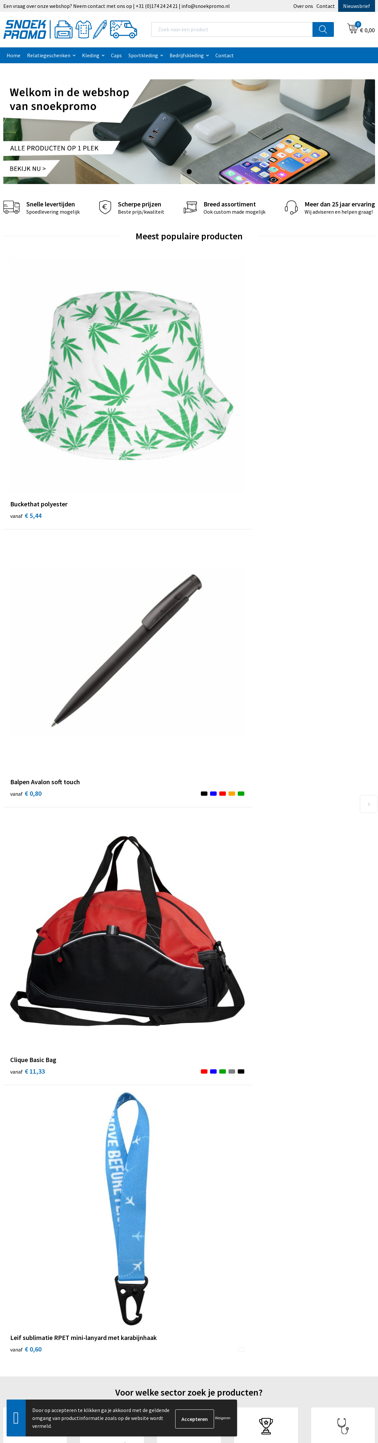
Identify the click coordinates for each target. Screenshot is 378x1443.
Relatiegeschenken (48, 55)
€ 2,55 (25, 700)
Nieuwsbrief (356, 6)
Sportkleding (143, 55)
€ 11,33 (213, 360)
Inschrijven (348, 1374)
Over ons (303, 6)
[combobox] (232, 29)
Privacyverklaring (216, 1244)
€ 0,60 (304, 370)
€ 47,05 (120, 710)
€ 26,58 (213, 700)
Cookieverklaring (216, 1234)
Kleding (90, 55)
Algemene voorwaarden (224, 1224)
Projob (297, 1254)
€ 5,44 (25, 360)
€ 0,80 (118, 360)
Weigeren (222, 1417)
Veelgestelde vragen (128, 1254)
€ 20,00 (306, 700)
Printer (297, 1234)
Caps (116, 55)
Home (13, 55)
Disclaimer (209, 1254)
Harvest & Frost (306, 1244)
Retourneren (119, 1274)
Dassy (295, 1224)
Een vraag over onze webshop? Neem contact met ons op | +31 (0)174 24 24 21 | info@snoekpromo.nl (116, 6)
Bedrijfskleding (187, 55)
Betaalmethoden (124, 1264)
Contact (325, 6)
